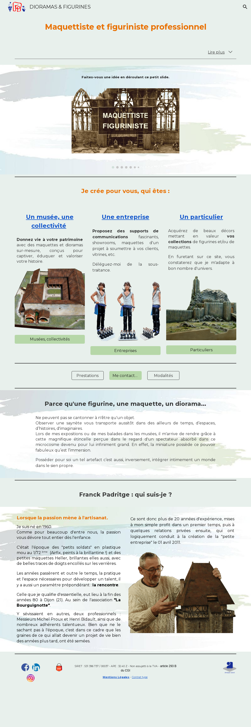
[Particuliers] (201, 350)
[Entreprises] (125, 350)
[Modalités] (163, 375)
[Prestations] (87, 375)
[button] (245, 7)
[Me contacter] (125, 375)
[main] (126, 27)
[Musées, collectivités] (50, 339)
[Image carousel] (126, 126)
